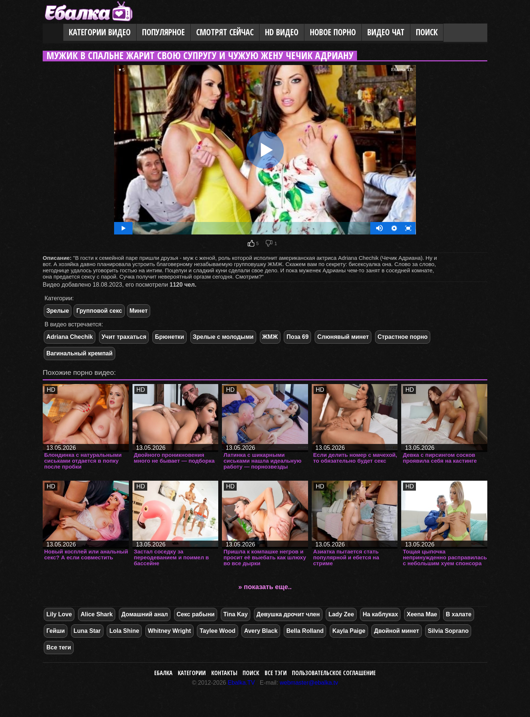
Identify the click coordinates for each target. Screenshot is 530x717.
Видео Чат (385, 32)
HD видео (281, 32)
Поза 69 (297, 337)
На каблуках (380, 614)
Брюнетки (169, 337)
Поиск (427, 32)
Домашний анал (144, 614)
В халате (458, 614)
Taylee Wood (217, 631)
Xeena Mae (422, 614)
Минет (139, 311)
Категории (192, 673)
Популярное (163, 32)
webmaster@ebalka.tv (309, 683)
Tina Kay (235, 614)
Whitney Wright (169, 631)
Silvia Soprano (448, 631)
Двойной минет (396, 631)
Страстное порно (403, 337)
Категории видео (100, 32)
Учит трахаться (124, 337)
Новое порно (333, 32)
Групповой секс (99, 311)
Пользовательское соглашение (334, 673)
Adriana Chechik (69, 337)
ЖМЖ (270, 337)
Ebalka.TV (241, 683)
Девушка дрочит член (288, 614)
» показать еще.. (265, 587)
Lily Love (59, 614)
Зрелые (57, 311)
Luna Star (87, 631)
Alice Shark (97, 614)
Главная (53, 33)
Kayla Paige (348, 631)
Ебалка (163, 673)
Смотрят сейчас (225, 32)
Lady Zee (341, 614)
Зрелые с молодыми (223, 337)
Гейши (55, 631)
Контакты (224, 673)
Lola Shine (124, 631)
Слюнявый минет (343, 337)
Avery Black (261, 631)
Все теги (58, 647)
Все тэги (276, 673)
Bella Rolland (305, 631)
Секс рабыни (196, 614)
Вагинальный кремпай (79, 353)
